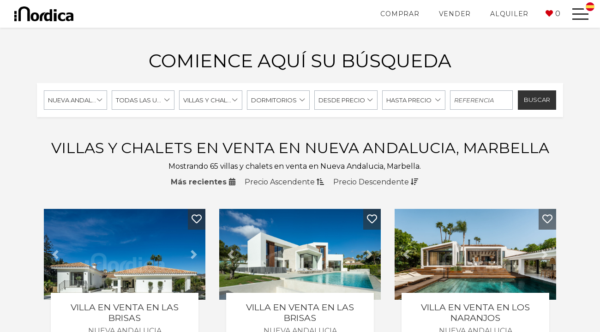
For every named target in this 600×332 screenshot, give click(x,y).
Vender (455, 14)
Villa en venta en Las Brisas (125, 312)
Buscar (537, 99)
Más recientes (203, 182)
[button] (553, 14)
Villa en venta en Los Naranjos (475, 312)
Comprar (399, 14)
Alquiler (509, 14)
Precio (284, 182)
